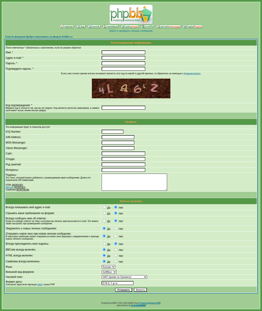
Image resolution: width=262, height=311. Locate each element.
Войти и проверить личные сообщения (131, 30)
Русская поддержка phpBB (150, 303)
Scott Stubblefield (138, 305)
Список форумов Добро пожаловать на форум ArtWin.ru (39, 36)
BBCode (10, 187)
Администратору (192, 73)
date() (40, 284)
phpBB (113, 303)
